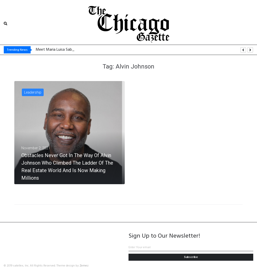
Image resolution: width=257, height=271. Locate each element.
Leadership (32, 92)
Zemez (84, 265)
